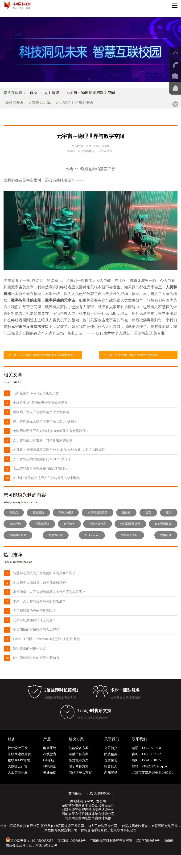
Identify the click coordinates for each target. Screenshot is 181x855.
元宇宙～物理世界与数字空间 (90, 93)
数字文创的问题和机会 (29, 648)
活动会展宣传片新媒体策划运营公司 (88, 814)
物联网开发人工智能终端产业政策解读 (41, 412)
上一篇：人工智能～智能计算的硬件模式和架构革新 (40, 355)
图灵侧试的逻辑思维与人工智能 (36, 629)
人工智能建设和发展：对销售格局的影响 (42, 440)
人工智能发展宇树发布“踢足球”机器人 (41, 468)
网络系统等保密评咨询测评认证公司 (88, 809)
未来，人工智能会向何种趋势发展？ (39, 601)
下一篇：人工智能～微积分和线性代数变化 (131, 355)
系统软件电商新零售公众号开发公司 (88, 805)
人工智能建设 (86, 151)
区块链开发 (84, 103)
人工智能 (51, 93)
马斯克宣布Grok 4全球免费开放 (35, 393)
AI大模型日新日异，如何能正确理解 (39, 582)
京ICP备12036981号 (71, 841)
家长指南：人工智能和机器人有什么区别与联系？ (49, 592)
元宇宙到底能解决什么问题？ (34, 620)
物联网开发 (14, 103)
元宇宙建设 (105, 151)
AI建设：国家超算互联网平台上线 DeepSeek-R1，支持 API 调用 (59, 450)
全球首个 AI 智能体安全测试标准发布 (40, 402)
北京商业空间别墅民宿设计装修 (88, 818)
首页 (33, 93)
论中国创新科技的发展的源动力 (36, 658)
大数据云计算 (39, 103)
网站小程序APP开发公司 (88, 801)
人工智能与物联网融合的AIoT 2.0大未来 (42, 459)
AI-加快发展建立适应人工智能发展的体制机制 (46, 478)
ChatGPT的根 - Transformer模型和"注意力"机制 (46, 639)
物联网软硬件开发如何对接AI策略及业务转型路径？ (51, 431)
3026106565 (102, 793)
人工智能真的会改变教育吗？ (34, 611)
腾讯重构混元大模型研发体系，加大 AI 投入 (45, 421)
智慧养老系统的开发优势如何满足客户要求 (44, 573)
